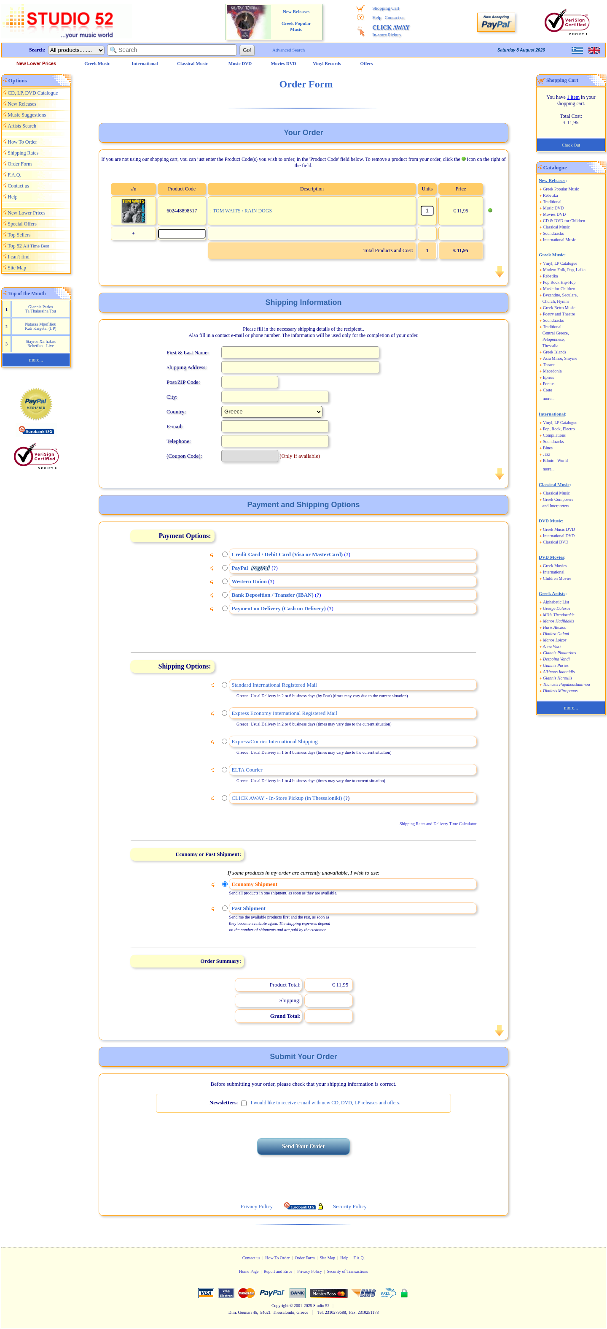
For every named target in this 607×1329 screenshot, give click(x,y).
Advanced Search (288, 49)
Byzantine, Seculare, (560, 295)
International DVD (559, 535)
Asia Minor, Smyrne (560, 358)
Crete (547, 390)
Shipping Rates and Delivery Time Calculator (438, 823)
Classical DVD (555, 542)
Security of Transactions (347, 1271)
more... (36, 360)
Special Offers (22, 224)
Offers (366, 63)
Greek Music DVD (559, 529)
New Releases (22, 104)
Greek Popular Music (561, 189)
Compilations (554, 435)
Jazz (546, 454)
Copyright (280, 1305)
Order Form (20, 164)
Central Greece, (556, 333)
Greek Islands (554, 352)
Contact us (395, 17)
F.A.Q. (14, 175)
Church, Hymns (556, 301)
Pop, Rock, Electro (559, 429)
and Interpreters (556, 505)
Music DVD (553, 208)
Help (376, 17)
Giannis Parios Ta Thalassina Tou (40, 308)
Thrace (549, 364)
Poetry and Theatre (559, 314)
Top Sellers (19, 235)
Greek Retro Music (559, 307)
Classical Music (556, 227)
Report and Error (277, 1271)
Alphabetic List (556, 602)
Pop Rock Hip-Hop (559, 282)
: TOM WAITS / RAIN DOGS (241, 211)
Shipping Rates (23, 153)
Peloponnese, (554, 339)
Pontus (548, 383)
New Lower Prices (36, 63)
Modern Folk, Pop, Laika (564, 269)
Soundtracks (553, 233)
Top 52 (28, 246)
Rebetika (550, 195)
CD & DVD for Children (564, 220)
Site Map (17, 268)
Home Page (248, 1271)
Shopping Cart (385, 8)
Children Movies (557, 578)
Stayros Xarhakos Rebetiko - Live (41, 343)
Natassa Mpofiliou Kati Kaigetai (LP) (40, 326)
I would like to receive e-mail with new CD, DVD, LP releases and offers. (325, 1103)
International (553, 572)
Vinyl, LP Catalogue (560, 263)
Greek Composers (558, 499)
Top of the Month (27, 293)
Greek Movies (555, 565)
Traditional (552, 201)
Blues (548, 448)
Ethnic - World (555, 460)
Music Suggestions (27, 115)
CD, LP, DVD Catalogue (33, 93)
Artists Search (22, 126)
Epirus (548, 377)
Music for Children (559, 288)
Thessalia (551, 345)
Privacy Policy (309, 1271)
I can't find (18, 257)
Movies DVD (554, 214)
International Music (559, 239)
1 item (573, 97)
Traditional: (553, 326)
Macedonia (552, 371)
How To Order (22, 142)
